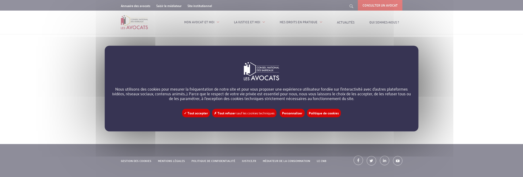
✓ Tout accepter (196, 113)
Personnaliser (292, 113)
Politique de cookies (324, 113)
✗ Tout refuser (244, 113)
